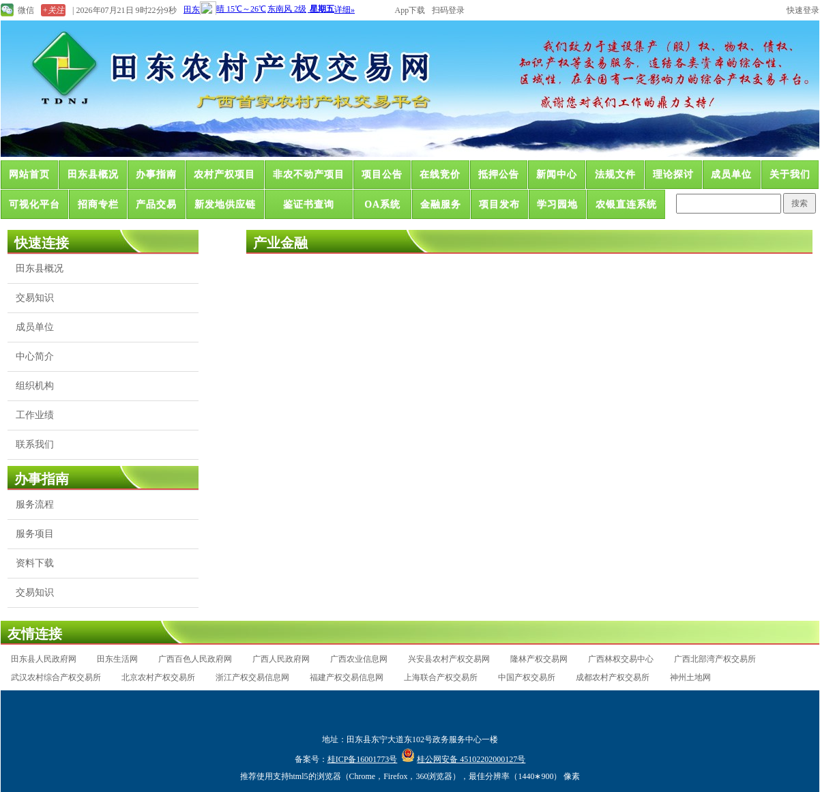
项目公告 (382, 174)
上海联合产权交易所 (441, 677)
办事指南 (156, 174)
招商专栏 (98, 204)
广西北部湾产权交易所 (715, 659)
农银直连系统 (626, 204)
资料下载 (35, 563)
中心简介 (35, 356)
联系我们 (35, 444)
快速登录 (803, 10)
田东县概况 (93, 174)
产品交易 (156, 204)
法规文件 (615, 174)
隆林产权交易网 (539, 659)
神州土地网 (690, 677)
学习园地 (557, 204)
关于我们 (790, 174)
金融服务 (440, 204)
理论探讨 (673, 174)
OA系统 (382, 204)
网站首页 (29, 174)
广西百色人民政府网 (195, 659)
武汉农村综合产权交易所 (56, 677)
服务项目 (35, 534)
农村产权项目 (224, 174)
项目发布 (499, 204)
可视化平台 (34, 204)
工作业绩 (35, 415)
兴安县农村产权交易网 (449, 659)
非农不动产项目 (309, 174)
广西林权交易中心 (621, 659)
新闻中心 (556, 174)
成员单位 (731, 174)
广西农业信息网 (358, 659)
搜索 (799, 203)
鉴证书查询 (308, 204)
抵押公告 (498, 174)
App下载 (410, 10)
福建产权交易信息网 (346, 677)
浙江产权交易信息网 (252, 677)
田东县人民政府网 (43, 659)
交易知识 (35, 298)
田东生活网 (117, 659)
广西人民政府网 (281, 659)
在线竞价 (440, 174)
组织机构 (35, 386)
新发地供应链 (225, 204)
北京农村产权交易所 (158, 677)
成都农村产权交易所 (612, 677)
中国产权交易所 (526, 677)
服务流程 (35, 504)
